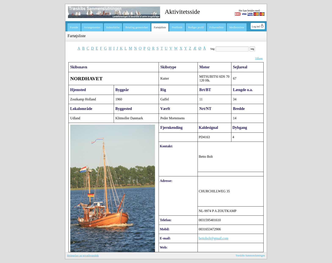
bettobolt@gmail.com (213, 238)
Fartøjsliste (160, 27)
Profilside (177, 27)
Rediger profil (196, 27)
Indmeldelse (113, 27)
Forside (74, 27)
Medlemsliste (236, 27)
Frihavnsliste (216, 27)
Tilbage (259, 58)
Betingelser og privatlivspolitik (83, 255)
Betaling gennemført (136, 27)
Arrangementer (92, 27)
